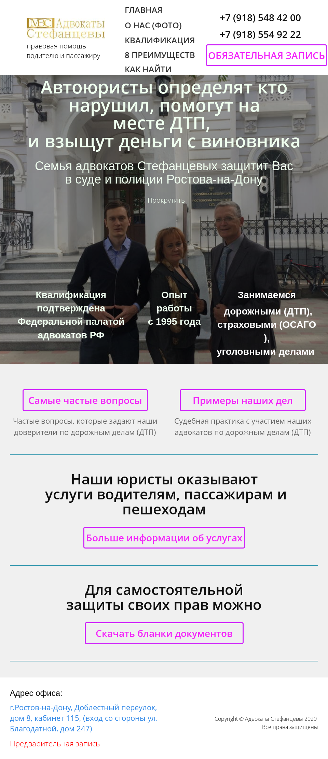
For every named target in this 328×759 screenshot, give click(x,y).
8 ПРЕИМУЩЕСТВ (160, 54)
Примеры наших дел (243, 400)
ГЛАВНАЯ (144, 9)
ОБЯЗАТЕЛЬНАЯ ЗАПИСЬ (266, 55)
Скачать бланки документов (164, 633)
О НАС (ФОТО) (153, 25)
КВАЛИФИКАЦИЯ (160, 40)
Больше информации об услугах (164, 537)
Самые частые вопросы (85, 400)
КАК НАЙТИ (148, 69)
